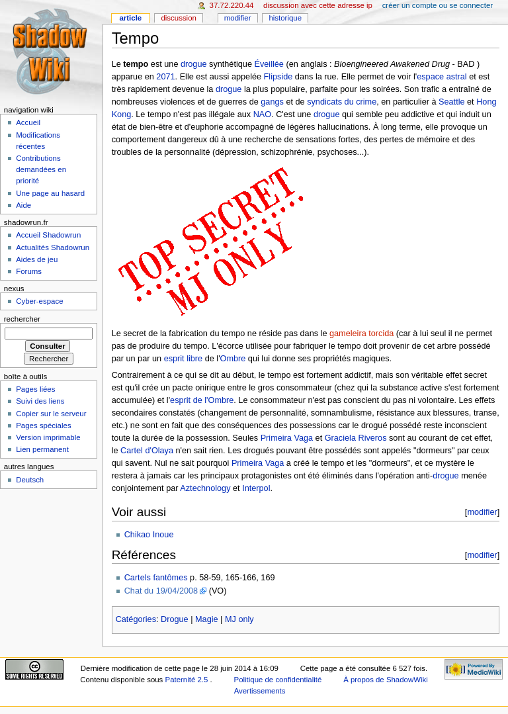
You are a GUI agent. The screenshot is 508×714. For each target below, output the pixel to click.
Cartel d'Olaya (146, 450)
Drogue (175, 619)
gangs (272, 102)
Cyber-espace (39, 301)
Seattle (452, 102)
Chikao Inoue (149, 534)
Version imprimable (48, 437)
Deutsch (30, 480)
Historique (285, 18)
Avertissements (260, 691)
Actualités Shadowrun (52, 247)
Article (130, 18)
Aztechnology (205, 488)
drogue (194, 64)
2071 (165, 76)
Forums (29, 271)
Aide (23, 205)
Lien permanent (42, 449)
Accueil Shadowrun (48, 235)
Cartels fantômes (156, 577)
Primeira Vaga (287, 438)
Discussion (178, 18)
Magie (206, 619)
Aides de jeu (37, 259)
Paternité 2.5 (187, 680)
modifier (482, 512)
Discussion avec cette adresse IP (317, 5)
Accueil (28, 122)
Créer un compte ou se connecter (437, 5)
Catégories (136, 619)
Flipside (278, 76)
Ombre (233, 358)
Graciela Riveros (356, 438)
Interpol (256, 488)
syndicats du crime (341, 102)
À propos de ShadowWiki (385, 680)
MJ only (239, 619)
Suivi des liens (40, 401)
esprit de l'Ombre (201, 400)
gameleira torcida (361, 333)
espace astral (441, 76)
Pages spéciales (43, 425)
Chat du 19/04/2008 (161, 591)
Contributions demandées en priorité (41, 169)
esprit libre (183, 358)
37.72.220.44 (232, 5)
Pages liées (35, 389)
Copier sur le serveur (51, 414)
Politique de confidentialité (278, 680)
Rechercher (22, 319)
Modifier (237, 18)
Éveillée (268, 64)
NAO (262, 114)
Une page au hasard (50, 193)
